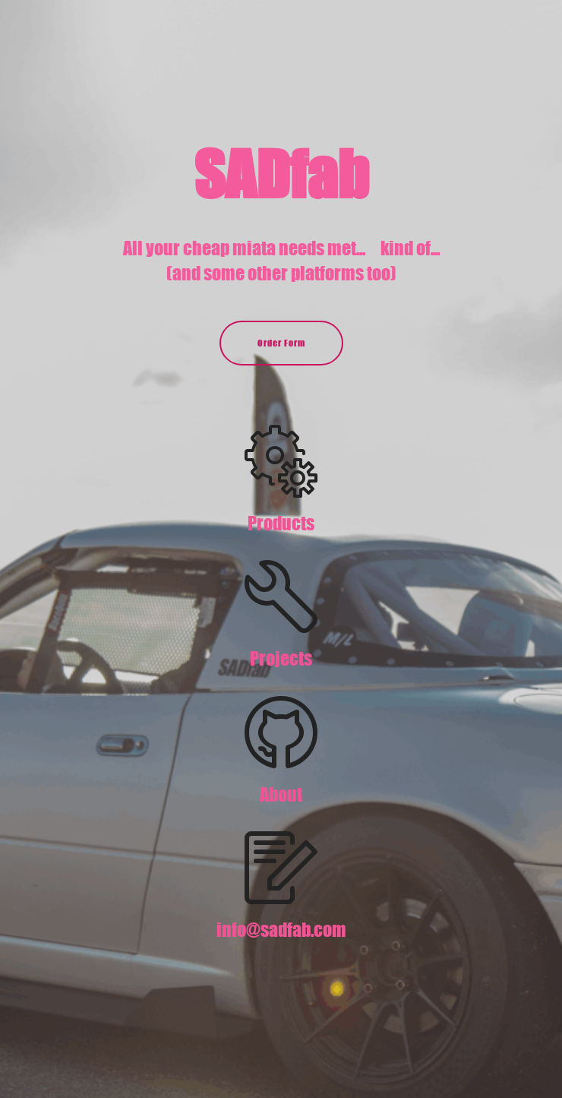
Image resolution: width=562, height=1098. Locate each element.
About (281, 794)
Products (281, 523)
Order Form (281, 343)
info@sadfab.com (281, 930)
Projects (281, 658)
